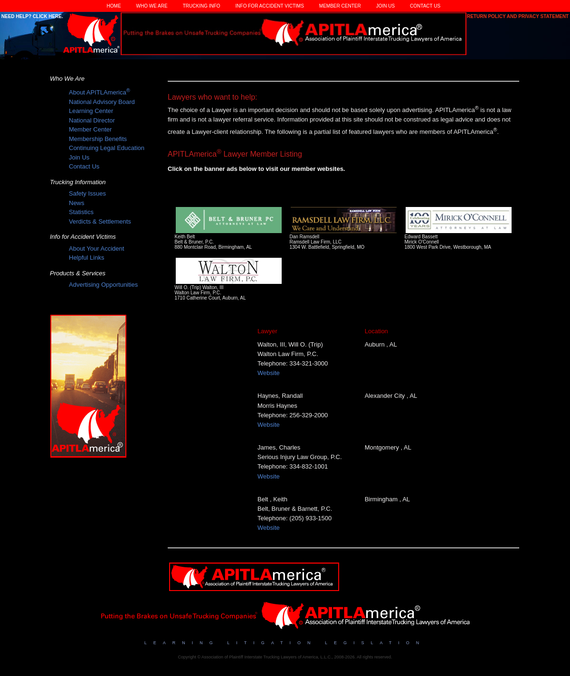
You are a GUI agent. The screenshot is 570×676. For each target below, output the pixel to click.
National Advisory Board (102, 101)
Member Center (340, 6)
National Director (92, 120)
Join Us (385, 6)
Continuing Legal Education (106, 147)
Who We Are (152, 6)
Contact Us (425, 6)
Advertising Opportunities (103, 284)
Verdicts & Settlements (100, 221)
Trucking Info (201, 6)
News (77, 203)
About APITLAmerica (99, 92)
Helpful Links (86, 257)
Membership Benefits (98, 138)
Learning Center (91, 110)
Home (114, 6)
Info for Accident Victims (270, 6)
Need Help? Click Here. (31, 16)
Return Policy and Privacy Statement (518, 16)
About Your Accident (96, 248)
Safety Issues (87, 193)
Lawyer (267, 331)
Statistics (81, 212)
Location (376, 331)
